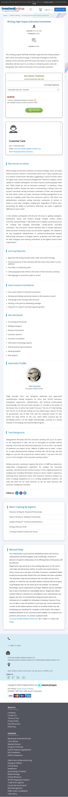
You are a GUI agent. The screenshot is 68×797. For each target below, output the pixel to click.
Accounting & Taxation (17, 772)
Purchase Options (51, 85)
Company (11, 713)
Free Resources (14, 724)
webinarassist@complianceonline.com (21, 660)
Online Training (15, 15)
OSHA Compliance (15, 755)
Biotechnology (14, 774)
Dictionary (12, 727)
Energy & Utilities (15, 763)
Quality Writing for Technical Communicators (26, 522)
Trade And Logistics (16, 783)
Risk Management (15, 788)
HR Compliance (14, 753)
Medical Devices (14, 744)
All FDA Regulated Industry (19, 780)
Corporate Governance (17, 785)
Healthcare (12, 769)
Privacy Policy (13, 721)
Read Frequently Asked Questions (21, 152)
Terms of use (22, 689)
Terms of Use (13, 718)
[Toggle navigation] (31, 9)
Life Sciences (13, 741)
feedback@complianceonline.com (47, 660)
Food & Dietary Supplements (19, 750)
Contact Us (12, 716)
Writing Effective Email (17, 527)
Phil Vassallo (37, 31)
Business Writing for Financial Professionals (25, 512)
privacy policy (48, 2)
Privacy (30, 689)
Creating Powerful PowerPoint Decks (23, 532)
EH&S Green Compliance (18, 791)
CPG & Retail (13, 766)
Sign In (48, 9)
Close (34, 4)
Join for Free (60, 9)
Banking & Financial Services (19, 739)
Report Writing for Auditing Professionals (24, 517)
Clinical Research (14, 777)
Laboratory (12, 794)
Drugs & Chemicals (15, 747)
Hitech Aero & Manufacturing (20, 760)
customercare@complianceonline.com (27, 149)
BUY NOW (34, 110)
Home (5, 15)
